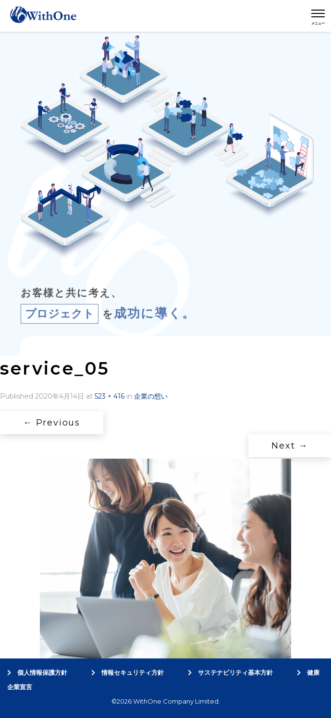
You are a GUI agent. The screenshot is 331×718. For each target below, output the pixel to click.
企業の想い (151, 396)
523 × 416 (109, 396)
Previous (51, 422)
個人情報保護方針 (37, 672)
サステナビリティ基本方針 (230, 672)
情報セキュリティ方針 (127, 672)
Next (289, 445)
